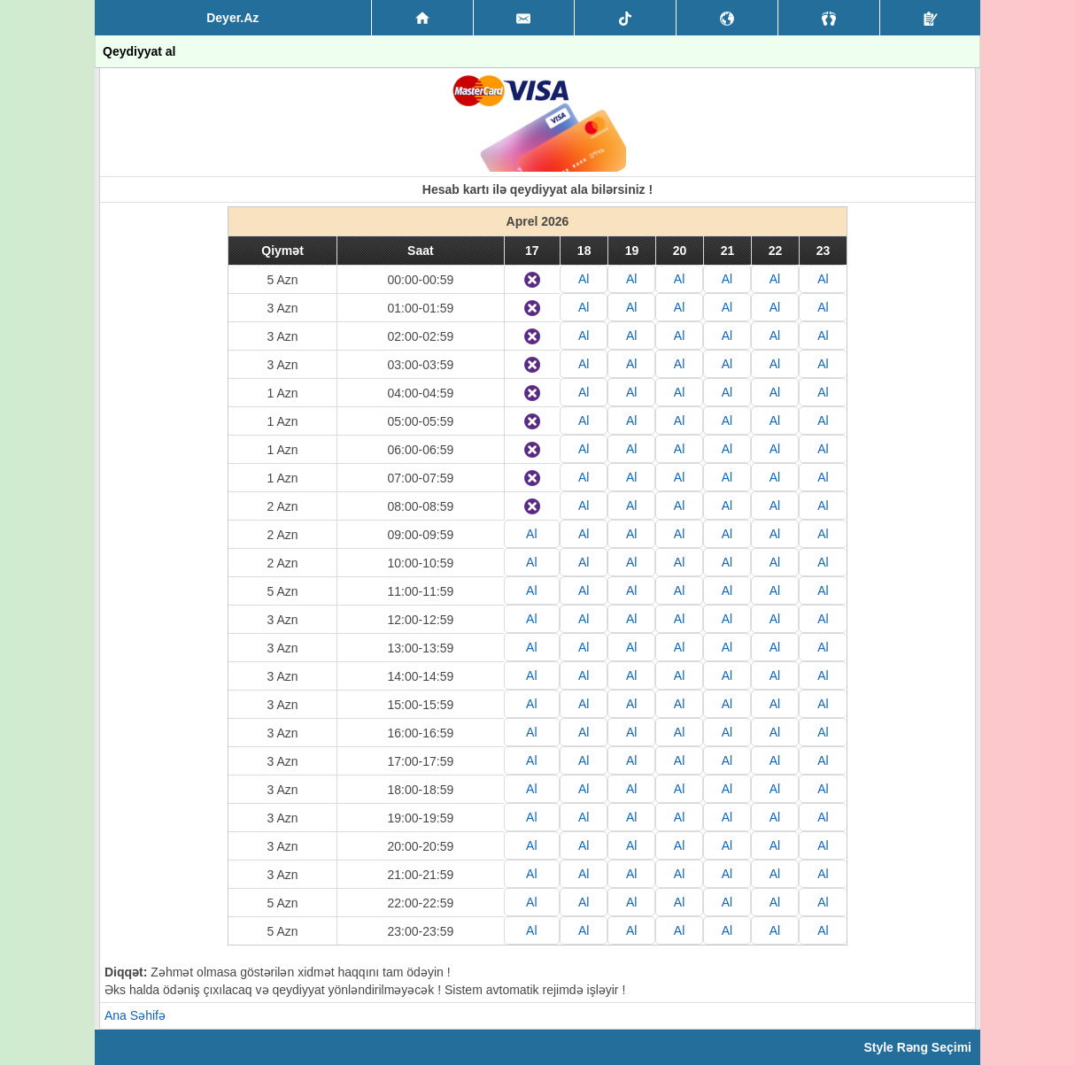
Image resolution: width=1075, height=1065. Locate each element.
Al (583, 279)
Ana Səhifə (135, 1015)
